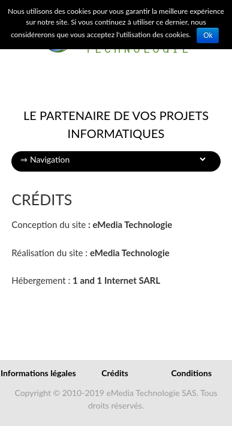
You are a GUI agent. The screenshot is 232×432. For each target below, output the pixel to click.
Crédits (114, 373)
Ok (207, 35)
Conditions (191, 373)
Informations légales (38, 373)
